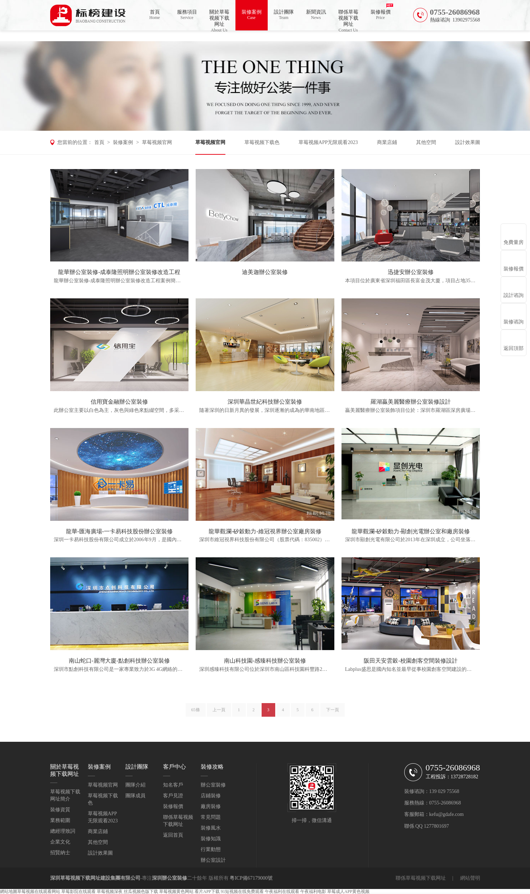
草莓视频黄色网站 (176, 891)
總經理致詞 (62, 831)
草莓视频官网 (157, 142)
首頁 (155, 14)
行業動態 (211, 849)
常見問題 (211, 817)
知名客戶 (173, 785)
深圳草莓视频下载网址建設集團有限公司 (95, 878)
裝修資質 (60, 809)
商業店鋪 (387, 142)
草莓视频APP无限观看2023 (328, 142)
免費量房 (513, 242)
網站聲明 (470, 878)
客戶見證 (173, 795)
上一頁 (219, 712)
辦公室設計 (213, 860)
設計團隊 (284, 14)
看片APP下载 (207, 891)
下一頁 (332, 712)
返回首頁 (173, 835)
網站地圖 (8, 891)
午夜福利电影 (313, 891)
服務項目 (187, 14)
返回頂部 (513, 348)
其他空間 (426, 142)
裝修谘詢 (513, 322)
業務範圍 (60, 820)
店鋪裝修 (211, 795)
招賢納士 (60, 852)
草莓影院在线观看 (78, 891)
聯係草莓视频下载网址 (348, 19)
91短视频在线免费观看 (242, 891)
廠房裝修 (211, 806)
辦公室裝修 (213, 785)
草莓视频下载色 (262, 142)
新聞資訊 (316, 14)
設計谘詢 (513, 295)
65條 (195, 712)
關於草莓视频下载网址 (219, 19)
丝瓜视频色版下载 (141, 891)
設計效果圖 (467, 142)
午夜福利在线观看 (282, 891)
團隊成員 (135, 795)
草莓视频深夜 (110, 891)
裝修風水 (211, 828)
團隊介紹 (135, 785)
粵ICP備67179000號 (251, 878)
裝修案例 (251, 14)
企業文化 (60, 842)
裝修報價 (380, 14)
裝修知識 (211, 838)
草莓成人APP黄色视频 (348, 891)
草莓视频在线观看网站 (38, 891)
